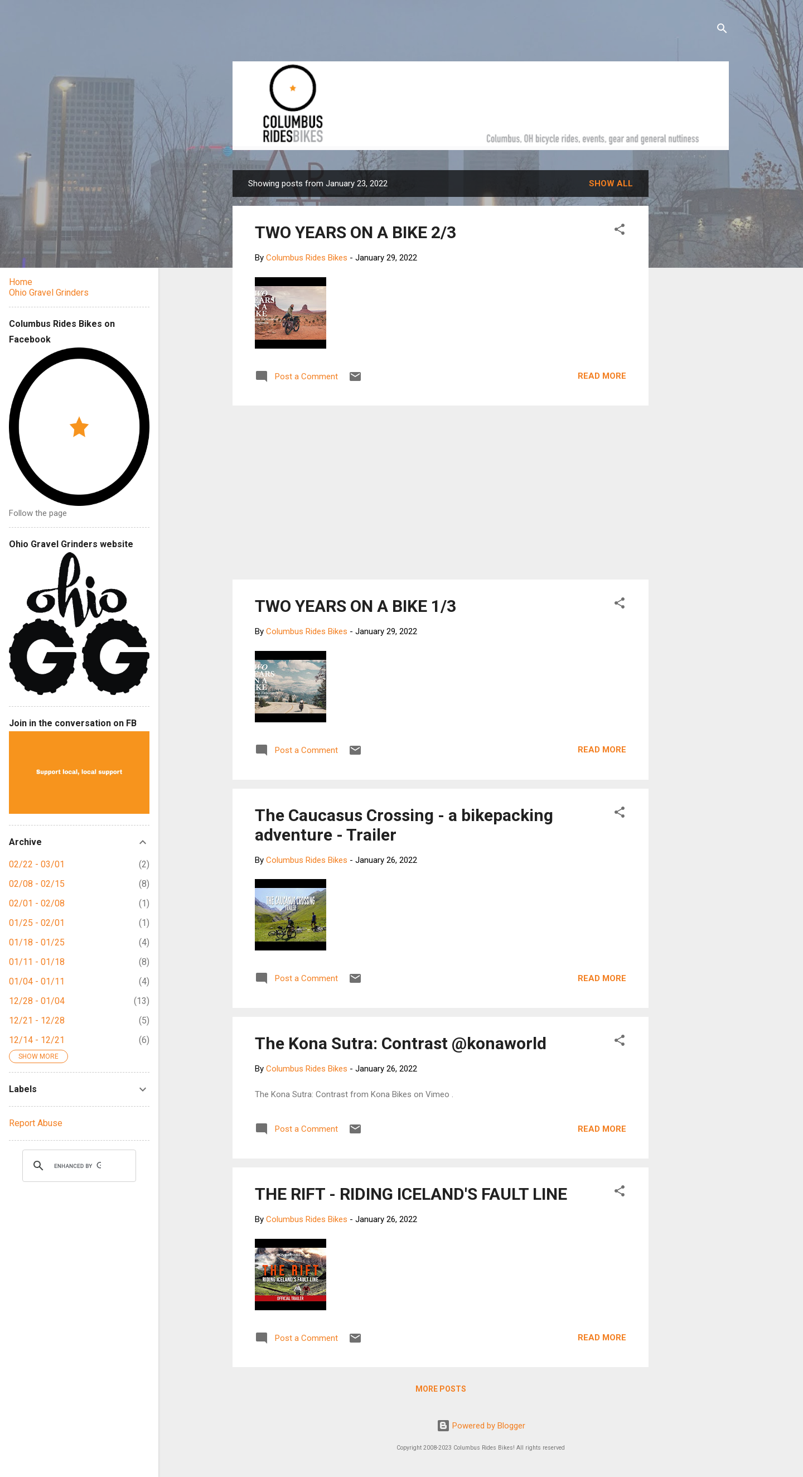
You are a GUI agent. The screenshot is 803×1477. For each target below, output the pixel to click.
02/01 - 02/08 (37, 903)
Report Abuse (35, 1123)
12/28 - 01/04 (37, 1001)
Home (20, 282)
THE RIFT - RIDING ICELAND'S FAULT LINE (411, 1194)
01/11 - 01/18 (37, 962)
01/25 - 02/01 (37, 923)
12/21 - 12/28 (37, 1020)
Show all (611, 183)
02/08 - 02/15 (37, 884)
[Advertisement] (690, 337)
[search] (77, 1165)
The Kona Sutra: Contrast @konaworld (400, 1043)
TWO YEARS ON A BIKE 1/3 (355, 606)
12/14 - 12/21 (37, 1040)
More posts (440, 1388)
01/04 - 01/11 (37, 981)
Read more (602, 376)
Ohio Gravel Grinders (49, 292)
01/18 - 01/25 (37, 942)
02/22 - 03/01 (37, 864)
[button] (619, 231)
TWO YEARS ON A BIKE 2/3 (355, 232)
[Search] (722, 30)
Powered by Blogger (481, 1426)
